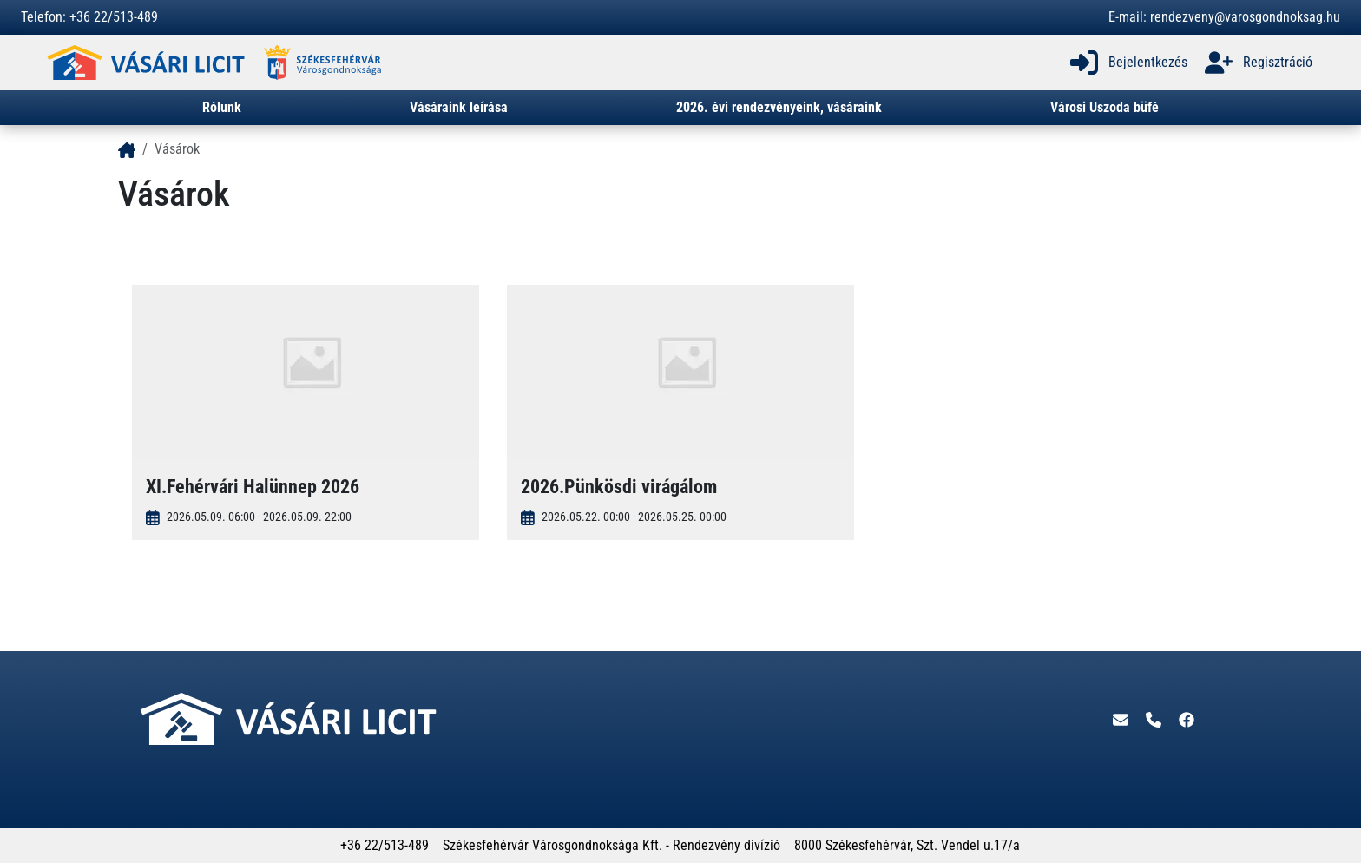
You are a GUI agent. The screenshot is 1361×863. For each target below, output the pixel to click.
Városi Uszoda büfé (1104, 107)
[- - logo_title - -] (126, 149)
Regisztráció (1256, 62)
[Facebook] (1186, 718)
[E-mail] (1122, 718)
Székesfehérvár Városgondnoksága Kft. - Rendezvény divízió (611, 845)
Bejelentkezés (1127, 62)
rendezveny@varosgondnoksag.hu (1245, 17)
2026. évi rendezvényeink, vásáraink (779, 107)
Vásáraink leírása (459, 107)
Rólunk (221, 107)
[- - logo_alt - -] (149, 62)
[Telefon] (1155, 718)
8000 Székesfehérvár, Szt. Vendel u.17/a (907, 845)
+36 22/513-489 (113, 17)
